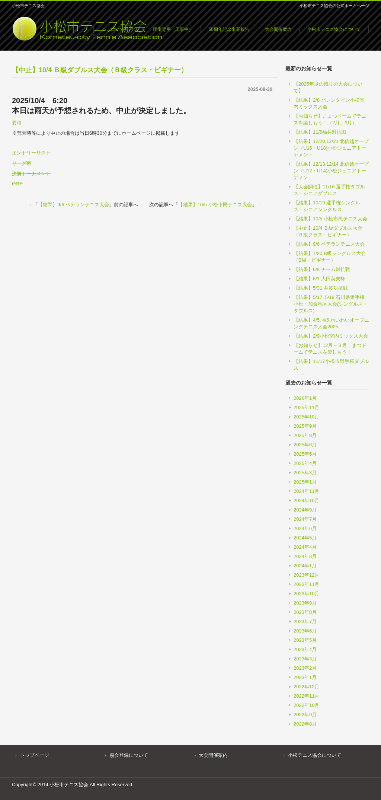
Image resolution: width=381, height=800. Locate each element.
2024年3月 (305, 556)
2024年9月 (305, 510)
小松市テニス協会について (334, 29)
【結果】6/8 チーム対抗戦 (322, 269)
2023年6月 (305, 631)
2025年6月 (305, 444)
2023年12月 (306, 575)
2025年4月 (305, 463)
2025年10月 (306, 417)
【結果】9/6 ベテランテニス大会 (73, 204)
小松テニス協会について (314, 755)
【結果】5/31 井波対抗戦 (321, 288)
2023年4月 (305, 649)
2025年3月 (305, 472)
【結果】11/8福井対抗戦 (320, 132)
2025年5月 (305, 454)
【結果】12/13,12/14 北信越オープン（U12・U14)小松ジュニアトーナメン (331, 170)
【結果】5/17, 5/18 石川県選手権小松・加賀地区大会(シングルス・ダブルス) (331, 303)
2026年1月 (305, 398)
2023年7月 (305, 621)
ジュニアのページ (119, 29)
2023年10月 (306, 593)
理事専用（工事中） (173, 29)
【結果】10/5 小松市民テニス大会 (215, 204)
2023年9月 (305, 603)
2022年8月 (305, 724)
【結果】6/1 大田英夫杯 (319, 278)
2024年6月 (305, 528)
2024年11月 (306, 491)
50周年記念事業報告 (229, 29)
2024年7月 (305, 519)
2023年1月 (305, 677)
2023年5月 (305, 640)
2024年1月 (305, 565)
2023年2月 (305, 668)
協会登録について (128, 755)
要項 (17, 122)
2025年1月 (305, 482)
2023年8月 (305, 612)
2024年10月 (306, 500)
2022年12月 (306, 686)
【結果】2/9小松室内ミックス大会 (331, 336)
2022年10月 (306, 705)
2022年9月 (305, 714)
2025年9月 (305, 426)
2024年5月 (305, 538)
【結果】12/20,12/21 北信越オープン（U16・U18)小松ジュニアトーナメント (331, 147)
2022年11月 (306, 696)
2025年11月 (306, 407)
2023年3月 (305, 659)
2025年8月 (305, 435)
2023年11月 (306, 584)
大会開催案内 (278, 29)
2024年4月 (305, 547)
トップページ (34, 755)
